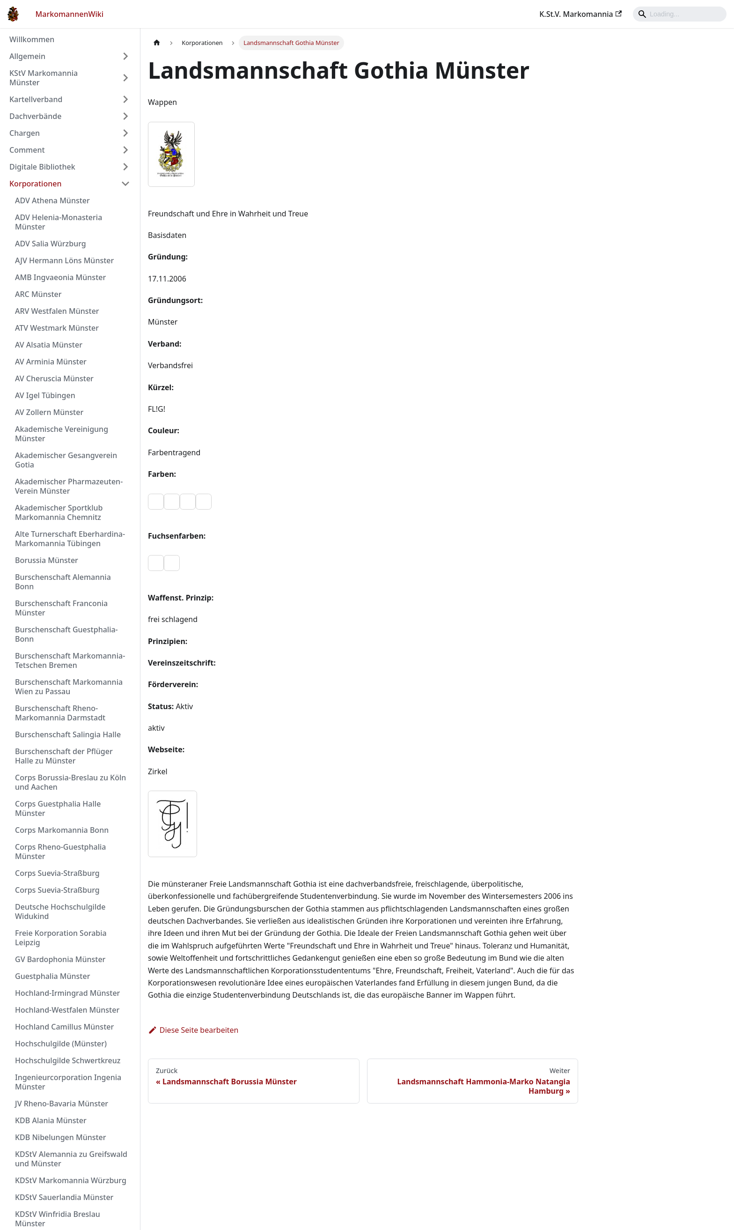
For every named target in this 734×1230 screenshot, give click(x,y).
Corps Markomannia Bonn (62, 830)
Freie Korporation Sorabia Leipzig (61, 938)
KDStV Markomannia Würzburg (70, 1180)
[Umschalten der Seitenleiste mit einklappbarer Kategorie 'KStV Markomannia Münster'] (125, 78)
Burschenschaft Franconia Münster (61, 608)
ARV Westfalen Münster (57, 311)
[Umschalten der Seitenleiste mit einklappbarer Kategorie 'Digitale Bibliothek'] (125, 166)
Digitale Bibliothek (42, 167)
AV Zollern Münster (49, 412)
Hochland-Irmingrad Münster (67, 993)
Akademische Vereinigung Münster (61, 434)
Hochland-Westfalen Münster (67, 1010)
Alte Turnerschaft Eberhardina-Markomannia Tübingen (70, 538)
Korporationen (35, 183)
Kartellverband (35, 99)
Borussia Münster (46, 560)
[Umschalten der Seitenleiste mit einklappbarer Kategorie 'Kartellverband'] (125, 99)
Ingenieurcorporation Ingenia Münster (68, 1082)
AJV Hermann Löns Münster (64, 260)
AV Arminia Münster (51, 361)
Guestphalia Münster (52, 976)
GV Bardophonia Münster (60, 959)
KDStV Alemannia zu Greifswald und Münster (71, 1159)
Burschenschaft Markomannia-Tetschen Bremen (70, 660)
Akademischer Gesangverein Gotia (66, 460)
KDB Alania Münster (51, 1120)
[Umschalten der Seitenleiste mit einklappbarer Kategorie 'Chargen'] (125, 133)
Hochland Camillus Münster (64, 1027)
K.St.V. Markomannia (580, 14)
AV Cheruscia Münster (54, 378)
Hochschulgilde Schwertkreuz (67, 1060)
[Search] (680, 14)
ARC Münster (38, 294)
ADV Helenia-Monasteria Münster (58, 222)
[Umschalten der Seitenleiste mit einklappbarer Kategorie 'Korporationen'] (125, 183)
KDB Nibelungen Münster (60, 1137)
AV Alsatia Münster (48, 345)
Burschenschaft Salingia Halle (68, 734)
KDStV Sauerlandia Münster (64, 1197)
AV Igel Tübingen (45, 395)
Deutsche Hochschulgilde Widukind (60, 911)
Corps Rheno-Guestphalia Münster (60, 851)
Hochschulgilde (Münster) (61, 1043)
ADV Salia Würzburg (50, 243)
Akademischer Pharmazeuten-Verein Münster (69, 486)
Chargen (24, 133)
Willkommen (31, 39)
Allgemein (27, 56)
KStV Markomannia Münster (43, 78)
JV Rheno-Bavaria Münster (61, 1103)
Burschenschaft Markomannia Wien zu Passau (69, 687)
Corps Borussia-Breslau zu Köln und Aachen (70, 782)
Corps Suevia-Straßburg (57, 873)
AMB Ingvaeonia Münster (60, 277)
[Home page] (157, 43)
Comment (27, 150)
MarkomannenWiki (70, 14)
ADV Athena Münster (52, 200)
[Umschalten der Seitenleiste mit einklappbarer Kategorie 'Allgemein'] (125, 56)
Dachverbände (35, 116)
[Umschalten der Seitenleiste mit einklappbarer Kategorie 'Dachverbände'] (125, 116)
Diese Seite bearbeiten (193, 1030)
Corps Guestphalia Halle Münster (58, 808)
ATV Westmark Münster (57, 328)
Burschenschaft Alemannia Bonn (63, 582)
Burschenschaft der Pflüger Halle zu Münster (64, 756)
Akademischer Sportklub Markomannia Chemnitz (59, 512)
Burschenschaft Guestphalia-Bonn (66, 634)
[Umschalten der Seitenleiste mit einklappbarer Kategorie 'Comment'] (125, 149)
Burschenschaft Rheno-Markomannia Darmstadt (60, 713)
